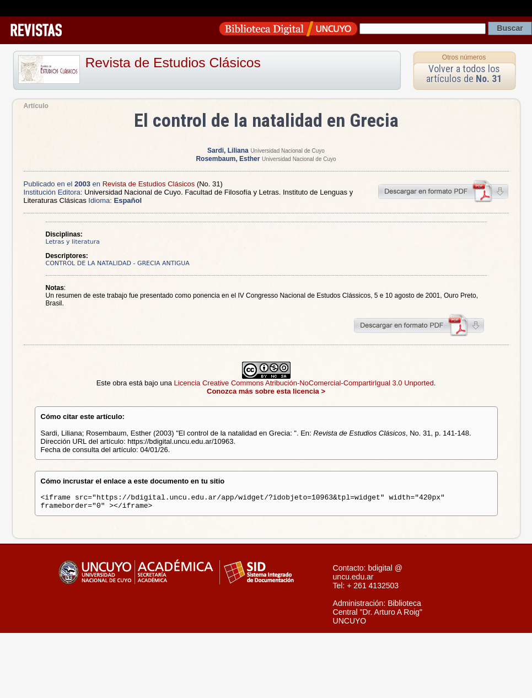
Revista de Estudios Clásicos (173, 62)
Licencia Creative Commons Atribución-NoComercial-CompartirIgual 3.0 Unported (304, 383)
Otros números (464, 57)
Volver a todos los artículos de (464, 73)
